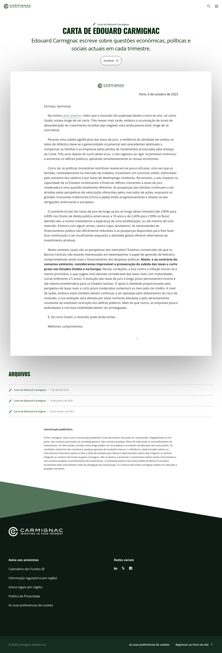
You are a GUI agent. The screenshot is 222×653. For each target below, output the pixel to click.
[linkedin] (115, 568)
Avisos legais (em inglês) (25, 587)
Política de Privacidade (24, 596)
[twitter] (123, 568)
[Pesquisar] (209, 6)
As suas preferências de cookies (30, 605)
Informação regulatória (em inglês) (32, 578)
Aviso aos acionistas (23, 560)
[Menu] (216, 6)
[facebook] (130, 568)
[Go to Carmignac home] (17, 6)
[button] (58, 562)
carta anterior (71, 115)
